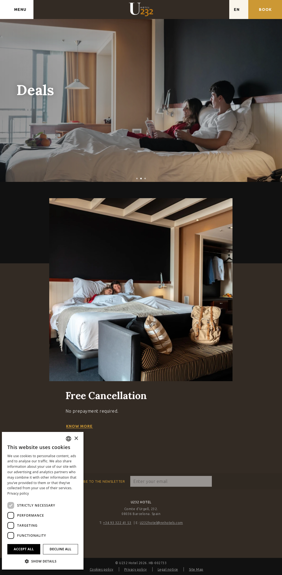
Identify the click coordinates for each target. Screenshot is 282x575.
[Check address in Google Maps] (219, 9)
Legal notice (168, 569)
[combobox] (68, 438)
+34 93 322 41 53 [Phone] (117, 523)
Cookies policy (101, 569)
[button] (42, 561)
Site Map (196, 569)
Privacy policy (135, 569)
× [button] (76, 439)
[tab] (137, 178)
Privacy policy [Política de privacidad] (18, 493)
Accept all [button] (24, 549)
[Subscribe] (206, 481)
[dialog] (42, 501)
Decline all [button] (61, 549)
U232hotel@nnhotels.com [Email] (161, 523)
